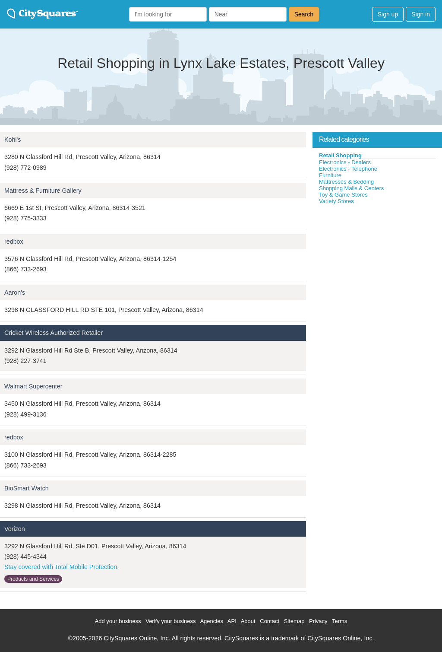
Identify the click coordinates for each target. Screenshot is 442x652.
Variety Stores (336, 201)
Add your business (118, 621)
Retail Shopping (340, 155)
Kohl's (12, 139)
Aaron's (14, 292)
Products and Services (33, 579)
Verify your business (170, 621)
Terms (339, 621)
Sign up (388, 14)
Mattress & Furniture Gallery (43, 190)
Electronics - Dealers (345, 162)
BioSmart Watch (26, 488)
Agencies (211, 621)
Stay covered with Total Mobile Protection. (61, 566)
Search (303, 14)
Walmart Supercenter (33, 386)
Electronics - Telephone (348, 168)
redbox (13, 241)
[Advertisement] (377, 270)
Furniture (330, 175)
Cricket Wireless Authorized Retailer (53, 332)
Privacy (318, 621)
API (232, 621)
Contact (269, 621)
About (248, 621)
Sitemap (294, 621)
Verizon (14, 528)
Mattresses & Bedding (346, 181)
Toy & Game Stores (343, 194)
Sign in (420, 14)
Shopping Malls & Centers (351, 188)
